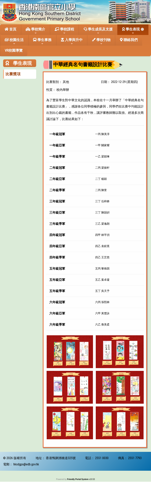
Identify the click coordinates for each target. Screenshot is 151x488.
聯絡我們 (129, 40)
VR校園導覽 (14, 50)
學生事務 (42, 41)
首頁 (10, 29)
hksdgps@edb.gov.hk (26, 464)
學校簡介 (35, 31)
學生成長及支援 (98, 31)
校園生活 (14, 41)
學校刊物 (101, 41)
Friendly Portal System (78, 479)
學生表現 (131, 31)
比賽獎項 (13, 74)
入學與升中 (72, 41)
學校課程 (64, 31)
